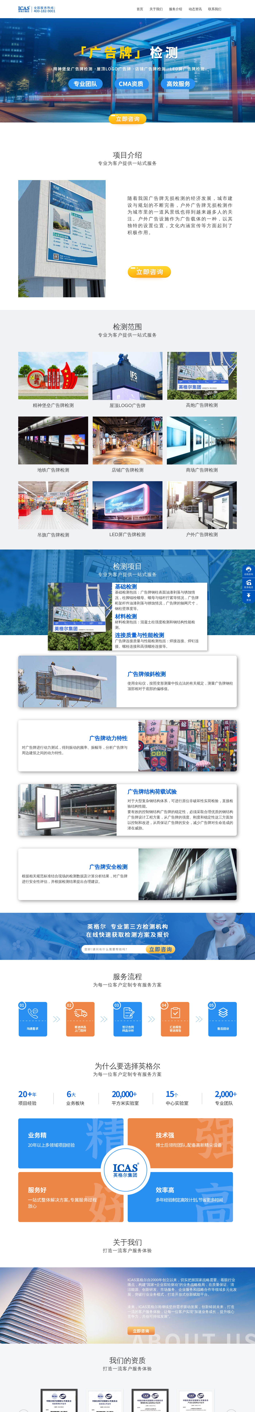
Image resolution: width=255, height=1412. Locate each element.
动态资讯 (195, 9)
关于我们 (156, 9)
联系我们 (214, 9)
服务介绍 (175, 9)
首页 (140, 9)
